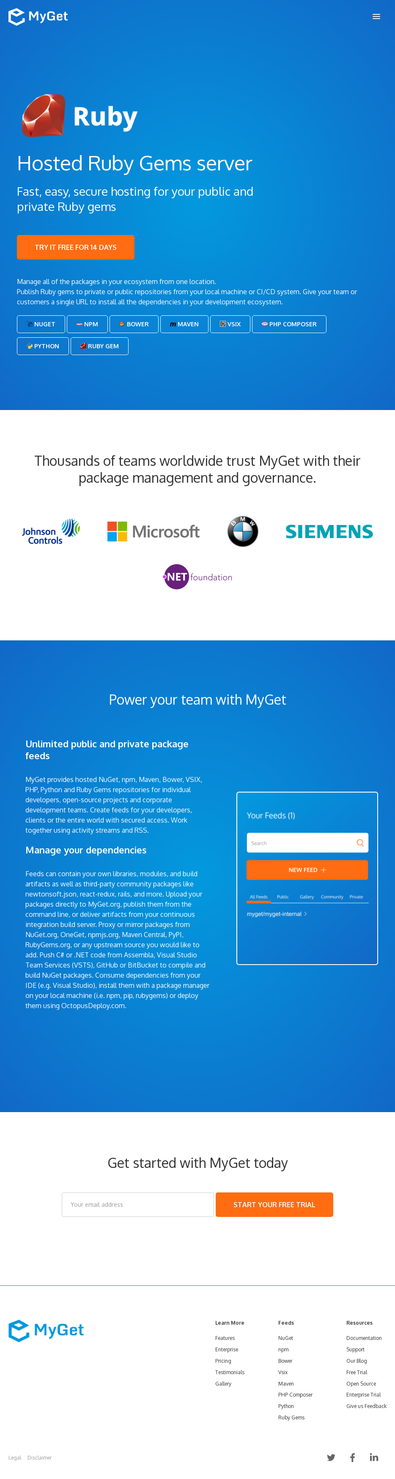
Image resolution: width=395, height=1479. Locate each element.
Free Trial (356, 1372)
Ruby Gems (291, 1417)
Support (355, 1349)
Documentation (364, 1338)
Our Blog (356, 1361)
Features (225, 1338)
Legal (14, 1457)
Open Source (361, 1384)
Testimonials (229, 1372)
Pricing (223, 1361)
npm (283, 1349)
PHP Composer (289, 324)
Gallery (223, 1384)
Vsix (230, 324)
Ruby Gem (99, 346)
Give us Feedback (366, 1406)
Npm (87, 324)
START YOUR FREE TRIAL (274, 1204)
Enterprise (226, 1349)
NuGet (41, 324)
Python (43, 346)
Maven (184, 324)
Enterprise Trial (363, 1395)
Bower (134, 324)
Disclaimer (39, 1457)
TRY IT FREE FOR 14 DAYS (76, 247)
